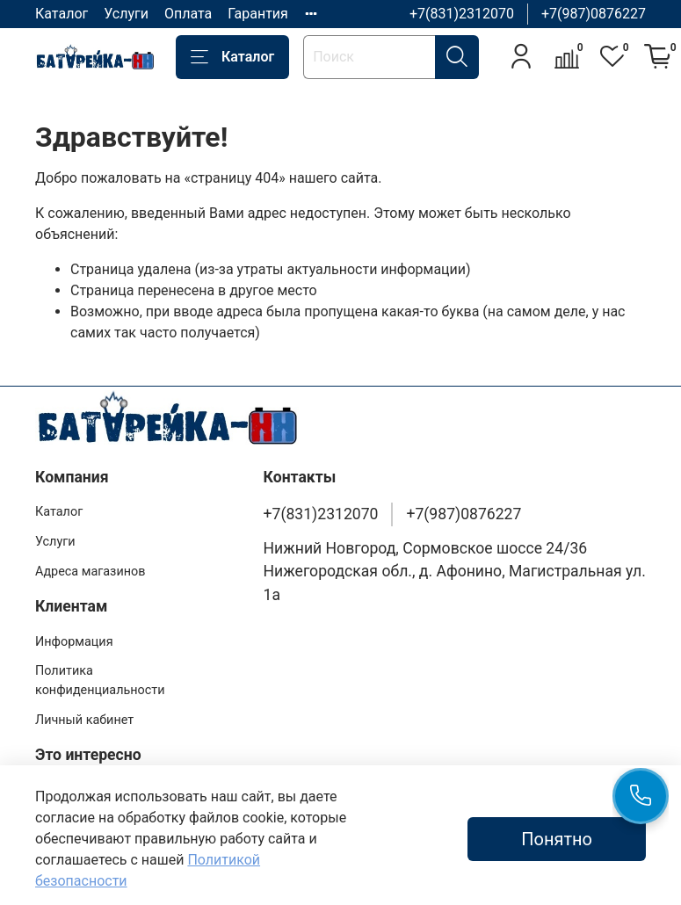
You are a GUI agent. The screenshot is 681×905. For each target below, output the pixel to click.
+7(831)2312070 (461, 13)
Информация (74, 641)
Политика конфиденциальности (100, 680)
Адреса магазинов (90, 571)
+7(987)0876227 (593, 13)
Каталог (61, 13)
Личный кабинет (84, 720)
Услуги (126, 13)
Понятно (556, 839)
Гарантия (258, 13)
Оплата (188, 13)
